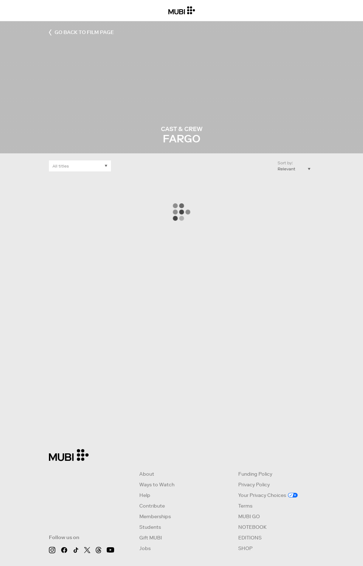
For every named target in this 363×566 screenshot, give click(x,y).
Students (150, 527)
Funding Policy (255, 474)
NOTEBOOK (252, 527)
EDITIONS (250, 537)
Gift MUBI (150, 537)
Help (144, 495)
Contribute (152, 506)
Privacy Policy (254, 484)
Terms (245, 506)
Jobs (145, 548)
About (146, 474)
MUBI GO (249, 516)
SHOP (245, 548)
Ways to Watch (156, 484)
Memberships (155, 516)
